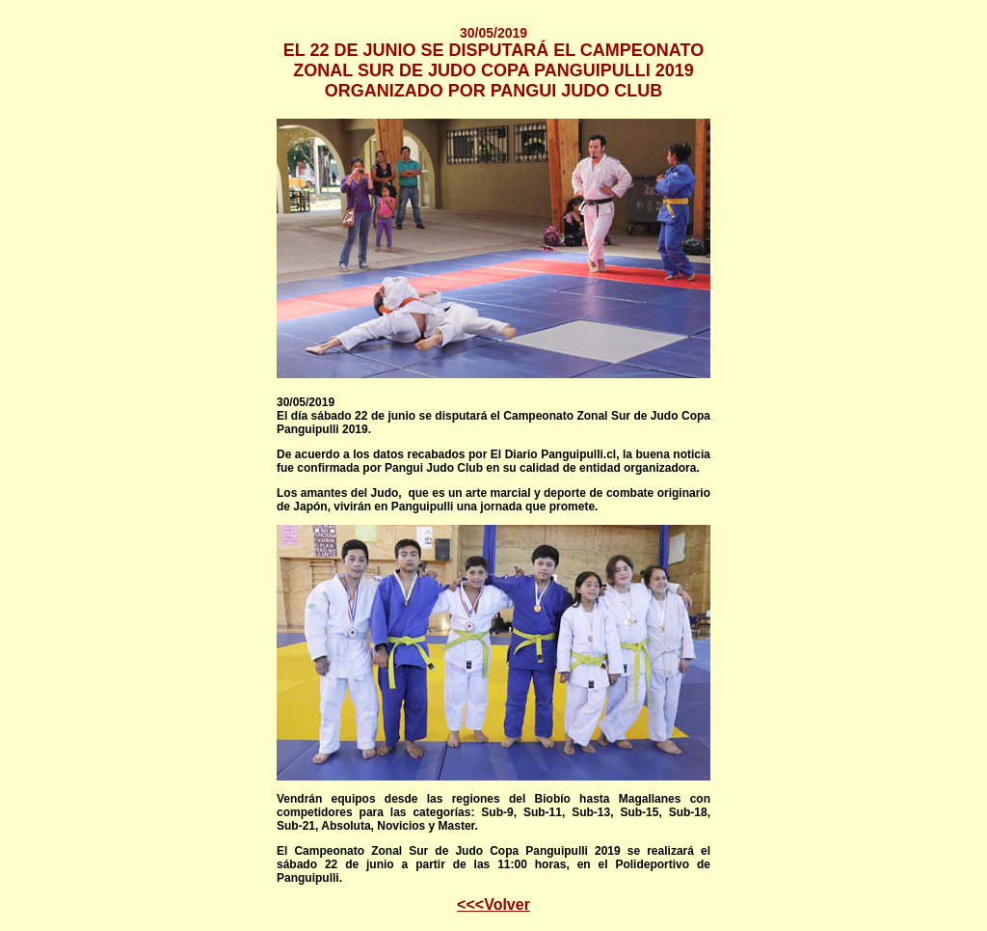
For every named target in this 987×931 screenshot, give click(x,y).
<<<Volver (493, 904)
